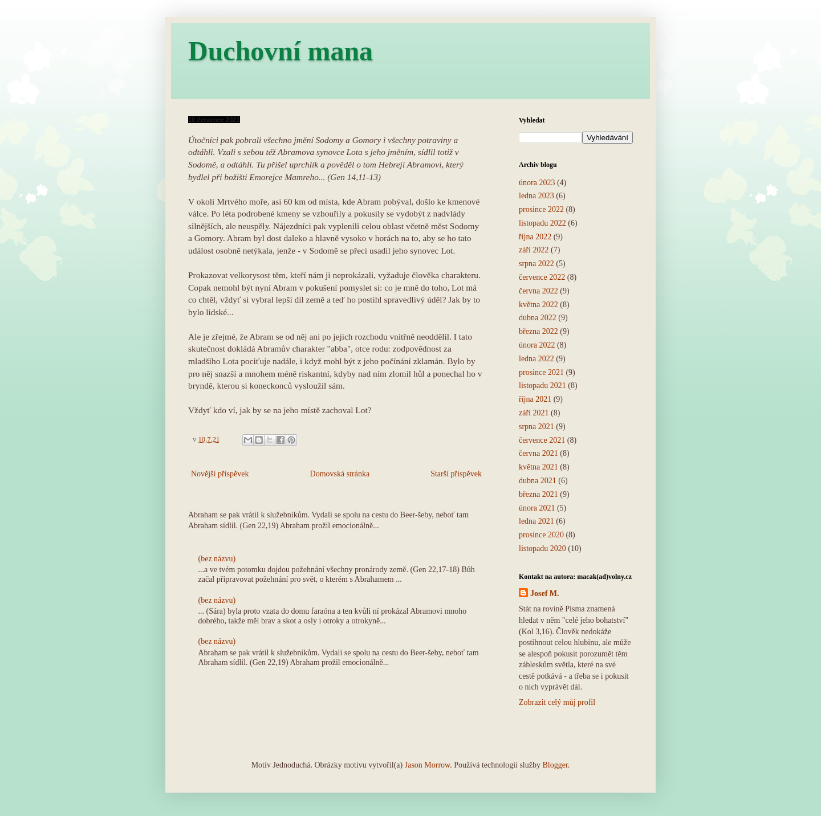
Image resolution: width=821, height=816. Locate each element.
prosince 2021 (541, 372)
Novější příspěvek (220, 474)
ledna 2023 (536, 195)
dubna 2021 (537, 480)
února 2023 (537, 182)
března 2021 (538, 494)
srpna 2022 (536, 263)
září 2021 (533, 413)
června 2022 (538, 291)
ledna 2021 (536, 521)
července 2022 (542, 277)
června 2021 (538, 453)
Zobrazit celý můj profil (557, 702)
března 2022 (538, 331)
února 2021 (537, 508)
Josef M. (544, 593)
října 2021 (535, 399)
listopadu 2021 (542, 385)
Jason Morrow (427, 765)
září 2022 (533, 250)
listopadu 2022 (542, 223)
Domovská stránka (340, 474)
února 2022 (537, 345)
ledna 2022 (536, 358)
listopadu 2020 (542, 548)
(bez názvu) (217, 558)
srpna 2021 (536, 426)
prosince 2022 (541, 209)
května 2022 (538, 304)
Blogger (554, 765)
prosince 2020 (541, 535)
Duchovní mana (280, 51)
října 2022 (535, 236)
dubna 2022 (537, 317)
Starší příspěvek (456, 474)
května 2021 (538, 467)
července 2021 (542, 440)
